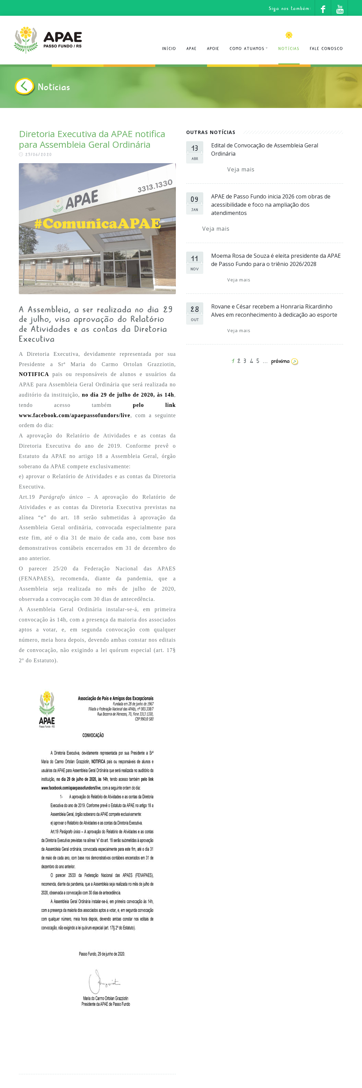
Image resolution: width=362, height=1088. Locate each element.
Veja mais (241, 169)
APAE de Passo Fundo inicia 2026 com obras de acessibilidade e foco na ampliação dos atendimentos (270, 205)
